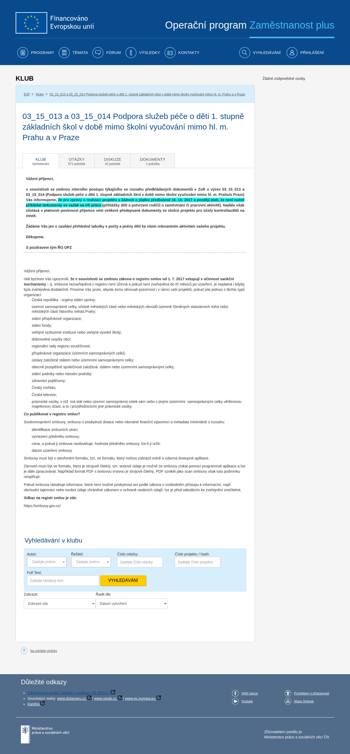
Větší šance (249, 693)
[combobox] (47, 562)
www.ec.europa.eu (140, 698)
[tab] (40, 160)
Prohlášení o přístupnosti (311, 693)
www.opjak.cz (105, 698)
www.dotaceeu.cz (71, 698)
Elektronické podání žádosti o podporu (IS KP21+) (69, 693)
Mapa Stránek (304, 701)
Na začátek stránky (43, 651)
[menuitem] (36, 52)
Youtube (247, 701)
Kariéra (33, 704)
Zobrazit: (31, 594)
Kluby (40, 94)
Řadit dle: (103, 594)
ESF (27, 94)
